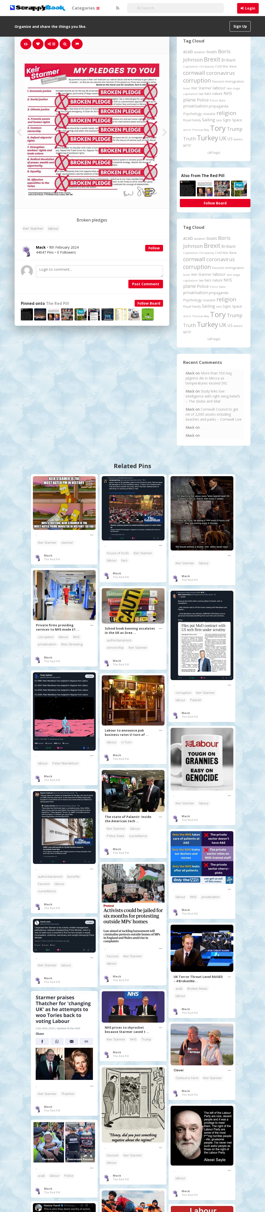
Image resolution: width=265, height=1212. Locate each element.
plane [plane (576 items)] (189, 99)
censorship (115, 647)
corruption (46, 637)
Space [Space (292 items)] (237, 119)
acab (179, 988)
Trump (146, 1039)
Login (250, 8)
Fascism (44, 884)
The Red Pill (57, 303)
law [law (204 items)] (201, 94)
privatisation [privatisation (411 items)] (195, 106)
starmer (67, 542)
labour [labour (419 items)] (219, 88)
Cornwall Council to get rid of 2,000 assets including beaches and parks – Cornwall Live (214, 414)
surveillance (138, 836)
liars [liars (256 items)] (208, 93)
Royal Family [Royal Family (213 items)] (192, 120)
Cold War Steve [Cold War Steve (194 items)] (226, 66)
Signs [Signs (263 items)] (227, 120)
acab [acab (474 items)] (188, 51)
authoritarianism (119, 640)
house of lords (118, 553)
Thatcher (68, 1094)
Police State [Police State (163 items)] (218, 100)
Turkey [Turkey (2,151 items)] (207, 137)
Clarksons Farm (187, 1078)
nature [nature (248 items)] (217, 93)
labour (53, 228)
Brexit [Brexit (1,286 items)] (212, 59)
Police (68, 1176)
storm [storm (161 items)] (187, 130)
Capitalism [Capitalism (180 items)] (190, 66)
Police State (115, 836)
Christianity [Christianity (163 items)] (206, 66)
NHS (76, 637)
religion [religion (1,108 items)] (226, 113)
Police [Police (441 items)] (203, 100)
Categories (85, 8)
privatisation (47, 644)
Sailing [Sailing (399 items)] (208, 120)
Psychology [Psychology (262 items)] (192, 113)
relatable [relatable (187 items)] (209, 114)
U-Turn (126, 742)
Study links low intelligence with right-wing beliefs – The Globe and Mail (213, 396)
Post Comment (145, 284)
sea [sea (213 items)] (219, 120)
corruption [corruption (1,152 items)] (197, 80)
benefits (73, 876)
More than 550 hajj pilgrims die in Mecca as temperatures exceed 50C (209, 378)
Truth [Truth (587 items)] (189, 138)
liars (124, 560)
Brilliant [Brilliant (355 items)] (228, 60)
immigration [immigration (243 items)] (234, 81)
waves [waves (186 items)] (238, 139)
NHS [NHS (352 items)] (228, 93)
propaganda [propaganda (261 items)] (218, 106)
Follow (154, 248)
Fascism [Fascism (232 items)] (218, 81)
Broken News (197, 988)
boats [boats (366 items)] (211, 51)
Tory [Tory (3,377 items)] (218, 128)
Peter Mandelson (65, 763)
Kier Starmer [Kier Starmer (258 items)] (201, 88)
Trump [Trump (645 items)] (234, 129)
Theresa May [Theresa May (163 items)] (200, 130)
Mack (48, 555)
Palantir (195, 700)
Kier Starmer (33, 228)
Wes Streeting (71, 644)
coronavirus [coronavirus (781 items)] (220, 72)
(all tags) (213, 152)
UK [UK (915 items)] (222, 138)
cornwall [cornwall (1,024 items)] (194, 72)
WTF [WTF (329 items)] (187, 145)
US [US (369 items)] (230, 139)
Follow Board (148, 303)
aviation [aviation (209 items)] (199, 52)
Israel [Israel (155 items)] (186, 88)
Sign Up (240, 26)
